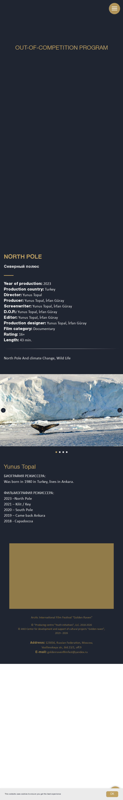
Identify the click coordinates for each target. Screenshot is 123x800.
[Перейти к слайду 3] (63, 452)
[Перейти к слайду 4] (66, 452)
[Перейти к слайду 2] (60, 452)
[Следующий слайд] (119, 410)
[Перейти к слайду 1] (56, 452)
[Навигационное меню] (114, 9)
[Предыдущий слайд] (3, 410)
